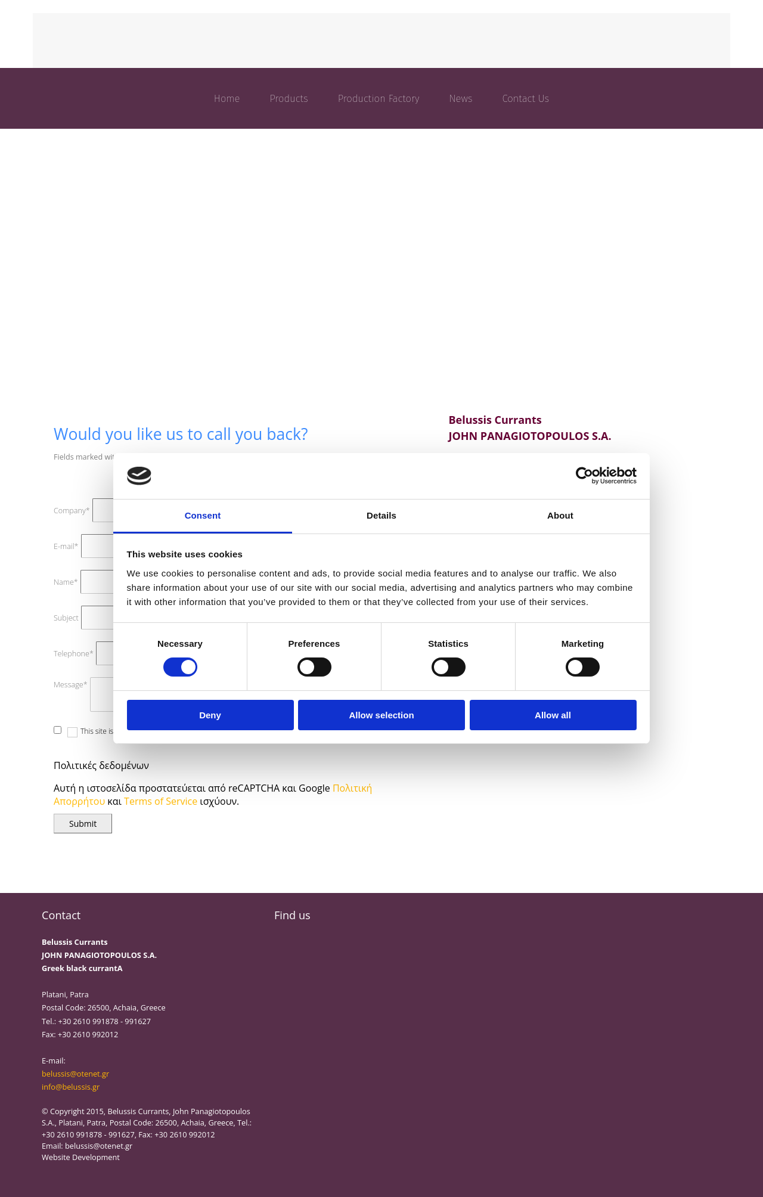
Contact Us (526, 98)
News (460, 98)
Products (288, 98)
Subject (66, 618)
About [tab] (560, 515)
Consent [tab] (203, 515)
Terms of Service (160, 801)
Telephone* (74, 654)
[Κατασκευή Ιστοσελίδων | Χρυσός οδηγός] (51, 1178)
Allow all (553, 715)
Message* (71, 685)
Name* (66, 582)
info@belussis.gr (71, 1086)
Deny (210, 715)
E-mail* (66, 546)
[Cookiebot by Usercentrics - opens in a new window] (584, 476)
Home (227, 98)
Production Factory (379, 98)
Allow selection (381, 715)
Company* (72, 511)
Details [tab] (381, 515)
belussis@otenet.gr (75, 1073)
